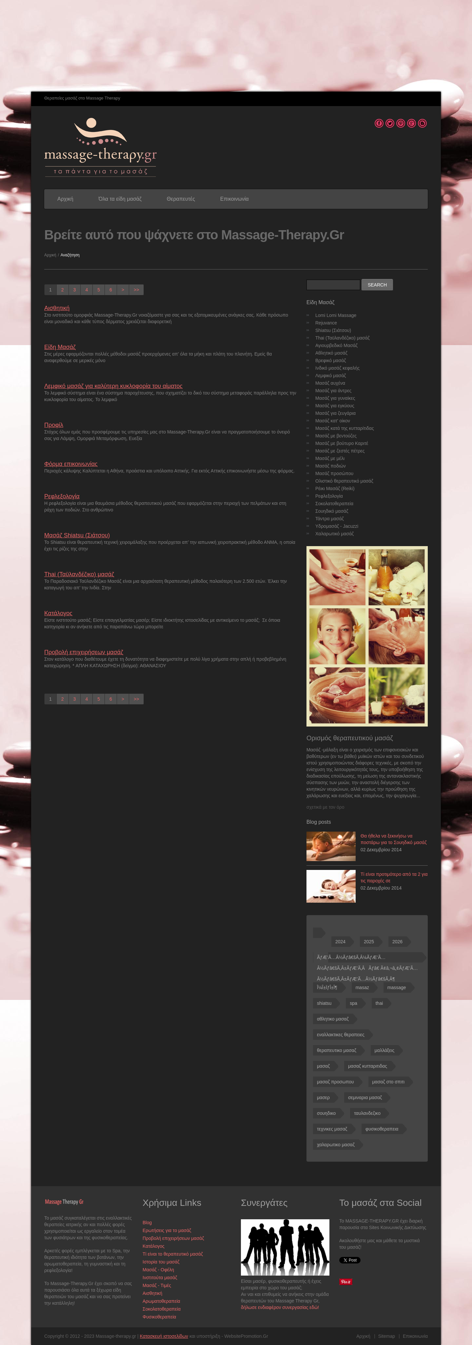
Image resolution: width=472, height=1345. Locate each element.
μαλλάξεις (384, 1050)
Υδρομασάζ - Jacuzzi (336, 526)
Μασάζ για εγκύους (334, 405)
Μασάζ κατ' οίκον (332, 420)
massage (396, 987)
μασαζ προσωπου (335, 1081)
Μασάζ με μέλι (329, 458)
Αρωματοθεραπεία (161, 1301)
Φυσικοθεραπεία (159, 1316)
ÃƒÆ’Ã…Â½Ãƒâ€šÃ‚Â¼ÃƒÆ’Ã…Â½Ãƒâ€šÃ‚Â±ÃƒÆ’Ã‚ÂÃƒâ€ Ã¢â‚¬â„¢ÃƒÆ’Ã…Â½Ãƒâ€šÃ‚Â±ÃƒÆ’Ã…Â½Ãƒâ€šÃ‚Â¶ (367, 959)
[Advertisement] (196, 46)
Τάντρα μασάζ (329, 518)
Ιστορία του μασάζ (161, 1261)
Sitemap (386, 1336)
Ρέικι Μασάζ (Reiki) (335, 488)
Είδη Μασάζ (60, 347)
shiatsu (324, 1003)
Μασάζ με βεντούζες (336, 435)
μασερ (323, 1097)
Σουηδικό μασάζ (331, 511)
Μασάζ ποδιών (330, 466)
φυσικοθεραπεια (381, 1129)
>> (136, 289)
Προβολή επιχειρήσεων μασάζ (83, 652)
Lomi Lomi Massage (335, 315)
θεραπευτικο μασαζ (336, 1050)
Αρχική (65, 199)
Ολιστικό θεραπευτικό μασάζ (344, 481)
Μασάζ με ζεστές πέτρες (340, 450)
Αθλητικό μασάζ (331, 353)
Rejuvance (326, 322)
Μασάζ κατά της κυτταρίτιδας (344, 428)
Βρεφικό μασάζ (330, 360)
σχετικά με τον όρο (325, 807)
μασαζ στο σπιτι (388, 1081)
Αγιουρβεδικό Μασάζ (336, 345)
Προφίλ (53, 425)
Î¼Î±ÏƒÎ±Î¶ (327, 987)
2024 (340, 941)
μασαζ (323, 1066)
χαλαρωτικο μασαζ (336, 1144)
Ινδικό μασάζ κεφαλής (337, 368)
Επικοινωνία (234, 199)
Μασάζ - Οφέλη (158, 1269)
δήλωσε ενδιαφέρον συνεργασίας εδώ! (280, 1307)
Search (377, 284)
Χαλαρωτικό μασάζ (334, 533)
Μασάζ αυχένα (330, 383)
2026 (397, 941)
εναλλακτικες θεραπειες (340, 1034)
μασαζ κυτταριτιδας (367, 1066)
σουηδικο (326, 1113)
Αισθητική (56, 308)
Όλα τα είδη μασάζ (120, 199)
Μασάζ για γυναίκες (335, 398)
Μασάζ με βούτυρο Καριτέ (341, 443)
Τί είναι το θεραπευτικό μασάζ (173, 1254)
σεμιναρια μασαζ (365, 1097)
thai (379, 1003)
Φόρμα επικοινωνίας (71, 464)
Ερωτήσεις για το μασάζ (167, 1230)
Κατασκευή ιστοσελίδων (164, 1336)
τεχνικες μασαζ (332, 1129)
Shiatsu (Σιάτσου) (333, 330)
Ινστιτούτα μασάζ (160, 1277)
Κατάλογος (58, 613)
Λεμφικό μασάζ (330, 375)
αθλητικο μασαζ (333, 1019)
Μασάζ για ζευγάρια (335, 413)
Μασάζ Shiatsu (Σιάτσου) (77, 535)
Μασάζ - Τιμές (157, 1285)
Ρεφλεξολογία (62, 496)
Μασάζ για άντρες (333, 390)
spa (353, 1003)
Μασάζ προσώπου (334, 473)
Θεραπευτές (181, 199)
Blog (147, 1222)
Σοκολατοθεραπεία (334, 503)
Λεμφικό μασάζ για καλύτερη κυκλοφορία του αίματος (113, 386)
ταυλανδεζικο (367, 1113)
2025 (369, 941)
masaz (362, 987)
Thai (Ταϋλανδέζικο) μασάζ (79, 574)
